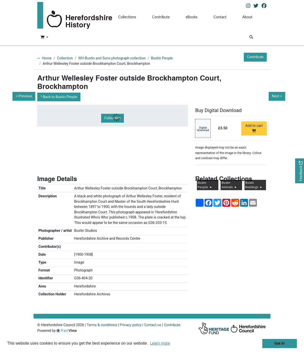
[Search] (251, 38)
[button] (44, 37)
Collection (65, 58)
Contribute (161, 17)
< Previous (24, 96)
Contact (220, 17)
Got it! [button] (279, 343)
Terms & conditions (102, 325)
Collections (127, 17)
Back (60, 97)
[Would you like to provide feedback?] (299, 170)
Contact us (152, 325)
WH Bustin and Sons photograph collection (112, 58)
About (247, 17)
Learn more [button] (160, 343)
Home (47, 58)
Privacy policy (131, 325)
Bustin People (162, 58)
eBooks (192, 17)
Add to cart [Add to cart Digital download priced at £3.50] (254, 128)
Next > (277, 96)
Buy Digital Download (218, 110)
